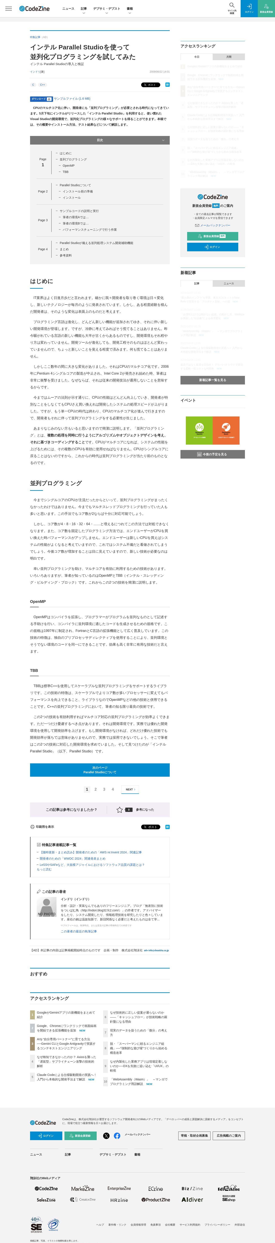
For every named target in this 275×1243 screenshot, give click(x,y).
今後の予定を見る (212, 454)
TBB (66, 172)
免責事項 (155, 1224)
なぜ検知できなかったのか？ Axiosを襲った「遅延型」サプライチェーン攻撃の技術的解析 (66, 1061)
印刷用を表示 (42, 826)
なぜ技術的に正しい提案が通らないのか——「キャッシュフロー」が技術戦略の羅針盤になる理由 (138, 1017)
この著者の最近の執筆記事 (79, 931)
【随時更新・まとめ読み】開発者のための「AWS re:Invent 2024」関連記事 (91, 852)
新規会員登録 (212, 236)
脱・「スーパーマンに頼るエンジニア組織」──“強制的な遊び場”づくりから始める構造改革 (138, 1048)
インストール (72, 197)
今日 (196, 56)
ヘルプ (100, 1224)
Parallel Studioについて (75, 185)
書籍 (130, 9)
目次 (131, 140)
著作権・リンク (117, 1224)
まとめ (64, 249)
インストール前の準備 (78, 191)
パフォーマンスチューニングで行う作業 (90, 229)
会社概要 (170, 1224)
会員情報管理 (138, 1224)
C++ (42, 84)
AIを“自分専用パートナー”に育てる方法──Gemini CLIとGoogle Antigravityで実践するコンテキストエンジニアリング (66, 1043)
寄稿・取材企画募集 (194, 1135)
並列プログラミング (73, 159)
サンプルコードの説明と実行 (79, 211)
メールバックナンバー (212, 225)
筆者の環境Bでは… (76, 223)
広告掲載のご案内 (229, 1135)
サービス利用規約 (190, 1224)
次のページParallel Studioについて (99, 770)
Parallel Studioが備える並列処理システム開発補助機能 (96, 243)
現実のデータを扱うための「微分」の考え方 (213, 139)
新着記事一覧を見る (212, 380)
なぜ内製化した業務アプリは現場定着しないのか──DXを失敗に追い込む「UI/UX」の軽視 (139, 1066)
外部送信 (240, 1224)
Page (42, 191)
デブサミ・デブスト (106, 9)
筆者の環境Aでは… (76, 217)
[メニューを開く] (8, 8)
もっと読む (44, 869)
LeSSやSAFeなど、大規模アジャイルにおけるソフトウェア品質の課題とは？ (92, 864)
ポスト (149, 85)
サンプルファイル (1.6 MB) (72, 98)
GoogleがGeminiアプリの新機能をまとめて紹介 (215, 66)
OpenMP (69, 165)
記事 (84, 9)
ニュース (68, 8)
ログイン (212, 247)
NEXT (131, 789)
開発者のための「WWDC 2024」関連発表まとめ (72, 858)
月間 (228, 56)
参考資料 (66, 255)
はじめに (66, 153)
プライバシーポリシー (217, 1224)
